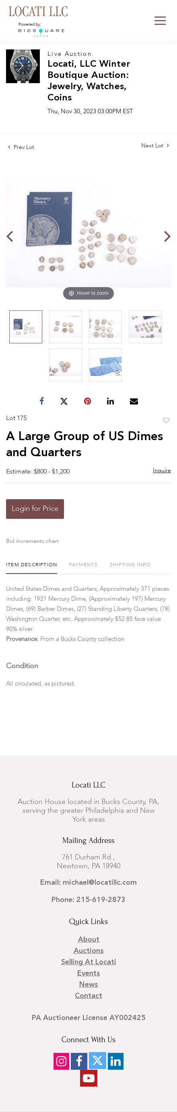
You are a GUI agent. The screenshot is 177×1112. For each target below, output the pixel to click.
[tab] (31, 568)
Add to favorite (166, 421)
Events (88, 973)
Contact (88, 996)
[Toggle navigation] (160, 20)
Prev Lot (21, 147)
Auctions (89, 951)
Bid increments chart (32, 541)
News (88, 984)
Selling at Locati (88, 962)
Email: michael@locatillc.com (88, 882)
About (88, 939)
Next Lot (155, 146)
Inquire (162, 470)
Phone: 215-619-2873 (88, 900)
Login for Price (35, 508)
